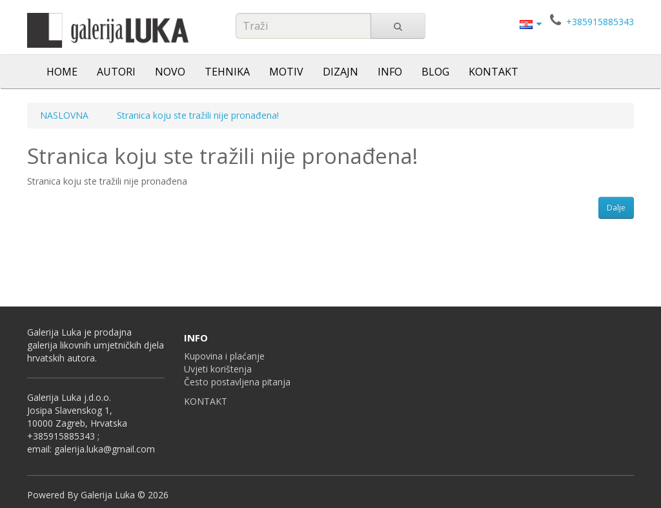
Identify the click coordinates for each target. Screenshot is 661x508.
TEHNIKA (227, 72)
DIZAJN (340, 72)
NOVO (170, 72)
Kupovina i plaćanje (224, 356)
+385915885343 (600, 21)
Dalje (616, 207)
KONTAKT (493, 72)
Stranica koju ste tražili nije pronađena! (198, 115)
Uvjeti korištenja (218, 369)
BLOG (435, 72)
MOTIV (286, 72)
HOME (61, 72)
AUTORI (116, 72)
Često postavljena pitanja (237, 382)
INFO (390, 72)
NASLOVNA (64, 115)
